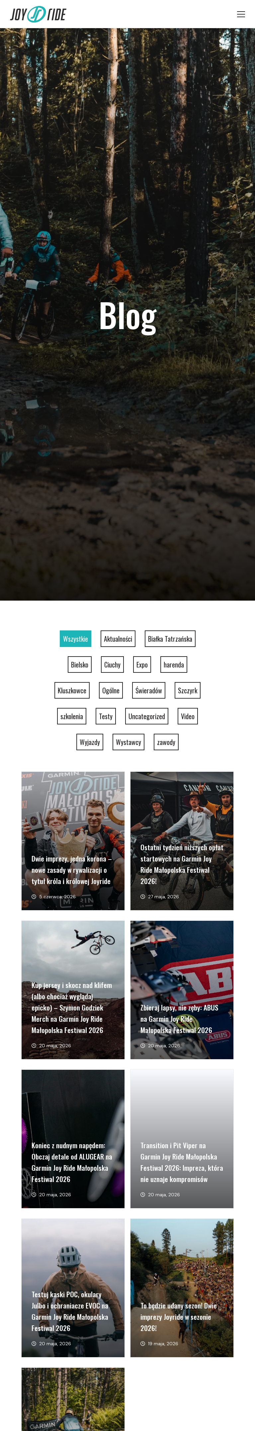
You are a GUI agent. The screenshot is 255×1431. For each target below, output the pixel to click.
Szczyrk (187, 690)
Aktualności (118, 639)
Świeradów (148, 690)
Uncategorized (146, 716)
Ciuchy (112, 664)
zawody (166, 742)
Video (188, 716)
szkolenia (71, 716)
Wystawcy (128, 742)
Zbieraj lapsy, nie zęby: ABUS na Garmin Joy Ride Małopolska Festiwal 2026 (179, 1018)
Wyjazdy (90, 742)
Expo (142, 664)
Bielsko (79, 664)
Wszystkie (75, 639)
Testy (106, 716)
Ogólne (111, 690)
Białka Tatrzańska (170, 639)
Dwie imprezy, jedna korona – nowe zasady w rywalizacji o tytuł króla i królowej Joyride (72, 869)
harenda (174, 664)
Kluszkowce (72, 690)
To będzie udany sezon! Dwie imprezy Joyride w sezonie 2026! (178, 1316)
